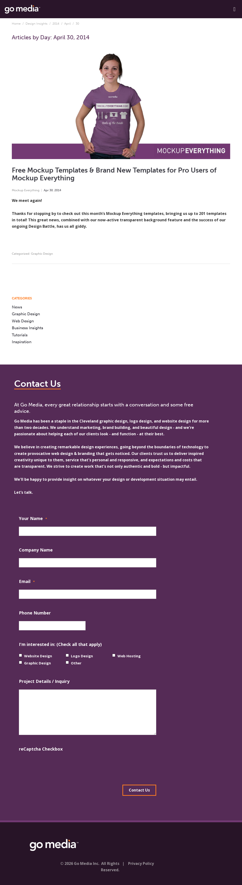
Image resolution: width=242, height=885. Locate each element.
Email (27, 582)
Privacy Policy (141, 863)
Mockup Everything (25, 190)
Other (76, 663)
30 (51, 190)
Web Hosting (129, 656)
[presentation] (55, 766)
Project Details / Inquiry (44, 681)
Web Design (23, 321)
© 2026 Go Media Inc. (79, 863)
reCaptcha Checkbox (41, 749)
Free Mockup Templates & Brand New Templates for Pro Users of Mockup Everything (114, 174)
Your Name (33, 519)
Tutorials (20, 335)
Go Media (23, 421)
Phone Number (35, 613)
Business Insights (27, 327)
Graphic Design (42, 253)
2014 (55, 23)
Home (16, 23)
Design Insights (37, 23)
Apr (46, 190)
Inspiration (21, 341)
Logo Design (82, 656)
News (17, 307)
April (67, 23)
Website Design (38, 656)
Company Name (36, 550)
